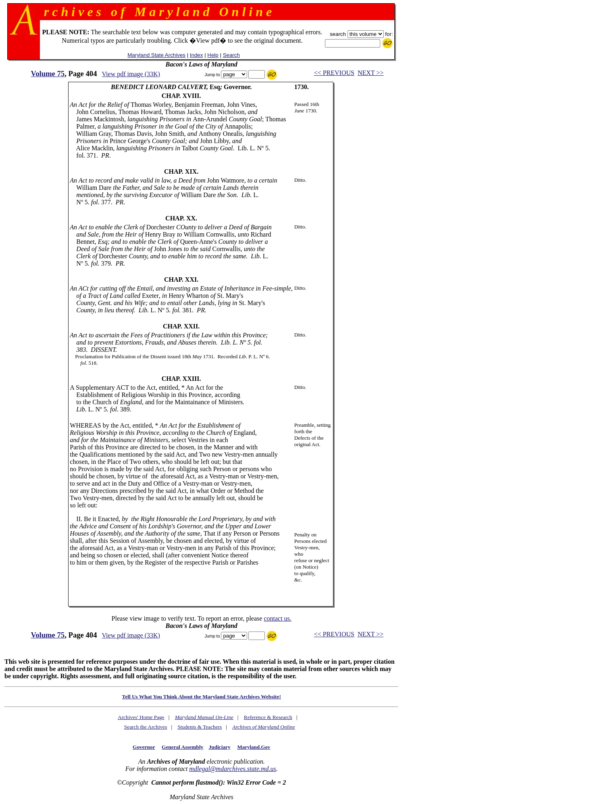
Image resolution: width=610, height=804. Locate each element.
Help (212, 55)
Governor (144, 747)
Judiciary (220, 747)
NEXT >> (370, 72)
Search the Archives (145, 727)
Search (231, 55)
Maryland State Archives (156, 55)
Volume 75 (48, 73)
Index (196, 55)
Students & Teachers (199, 727)
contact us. (277, 618)
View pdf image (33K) (131, 74)
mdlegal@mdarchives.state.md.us (232, 768)
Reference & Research (268, 717)
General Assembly (182, 747)
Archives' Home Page (141, 717)
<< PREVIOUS (334, 72)
